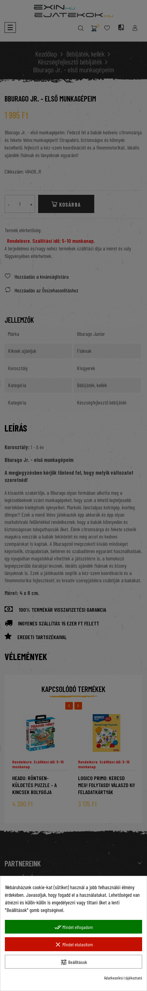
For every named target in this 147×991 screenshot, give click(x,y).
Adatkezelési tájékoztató (123, 977)
